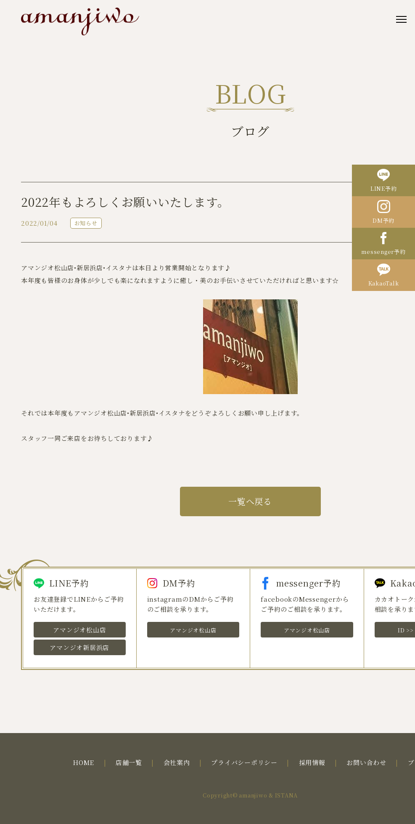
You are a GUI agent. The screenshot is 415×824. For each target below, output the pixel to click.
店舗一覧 (129, 762)
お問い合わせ (366, 762)
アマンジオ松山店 (79, 629)
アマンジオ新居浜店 (79, 647)
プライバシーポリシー (244, 762)
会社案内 (177, 762)
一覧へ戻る (250, 501)
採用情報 (312, 762)
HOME (83, 762)
